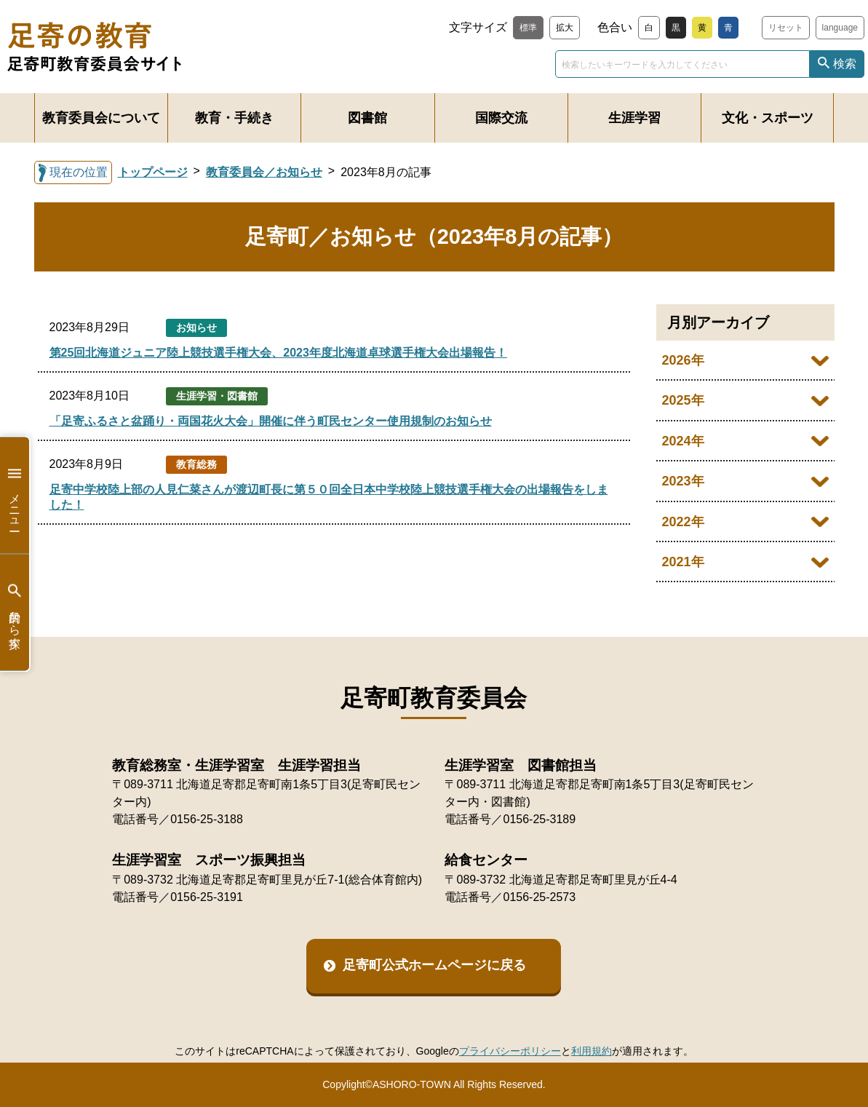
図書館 (367, 118)
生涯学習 (634, 118)
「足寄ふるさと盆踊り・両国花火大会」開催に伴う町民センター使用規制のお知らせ (270, 421)
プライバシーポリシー (510, 1051)
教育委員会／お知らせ (264, 172)
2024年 (683, 441)
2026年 (683, 360)
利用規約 (591, 1051)
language (840, 28)
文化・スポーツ (767, 118)
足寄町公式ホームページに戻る (434, 965)
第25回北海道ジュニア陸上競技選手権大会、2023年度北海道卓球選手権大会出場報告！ (278, 352)
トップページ (153, 172)
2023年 (683, 481)
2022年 (683, 522)
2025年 (683, 400)
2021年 (683, 562)
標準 (528, 28)
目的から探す (14, 612)
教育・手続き (234, 118)
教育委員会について (101, 118)
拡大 (564, 28)
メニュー (14, 495)
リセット (785, 28)
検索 (844, 63)
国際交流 (501, 118)
